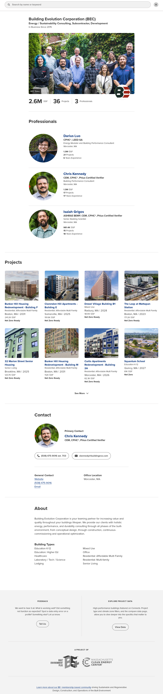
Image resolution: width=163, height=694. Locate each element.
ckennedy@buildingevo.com (93, 455)
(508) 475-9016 (43, 483)
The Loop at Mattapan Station (137, 305)
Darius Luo (71, 135)
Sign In (122, 5)
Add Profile (139, 5)
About (109, 5)
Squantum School (134, 361)
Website (38, 479)
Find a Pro (75, 5)
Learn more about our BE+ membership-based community (64, 687)
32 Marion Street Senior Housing (19, 363)
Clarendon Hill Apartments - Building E (61, 305)
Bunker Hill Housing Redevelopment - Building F (21, 305)
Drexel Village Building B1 (99, 304)
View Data (120, 627)
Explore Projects (93, 5)
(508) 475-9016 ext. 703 (53, 455)
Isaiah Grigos (73, 211)
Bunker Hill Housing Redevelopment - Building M (61, 363)
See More (80, 393)
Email (37, 487)
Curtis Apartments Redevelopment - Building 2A (99, 364)
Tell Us (42, 624)
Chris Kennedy (74, 173)
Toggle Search (155, 5)
